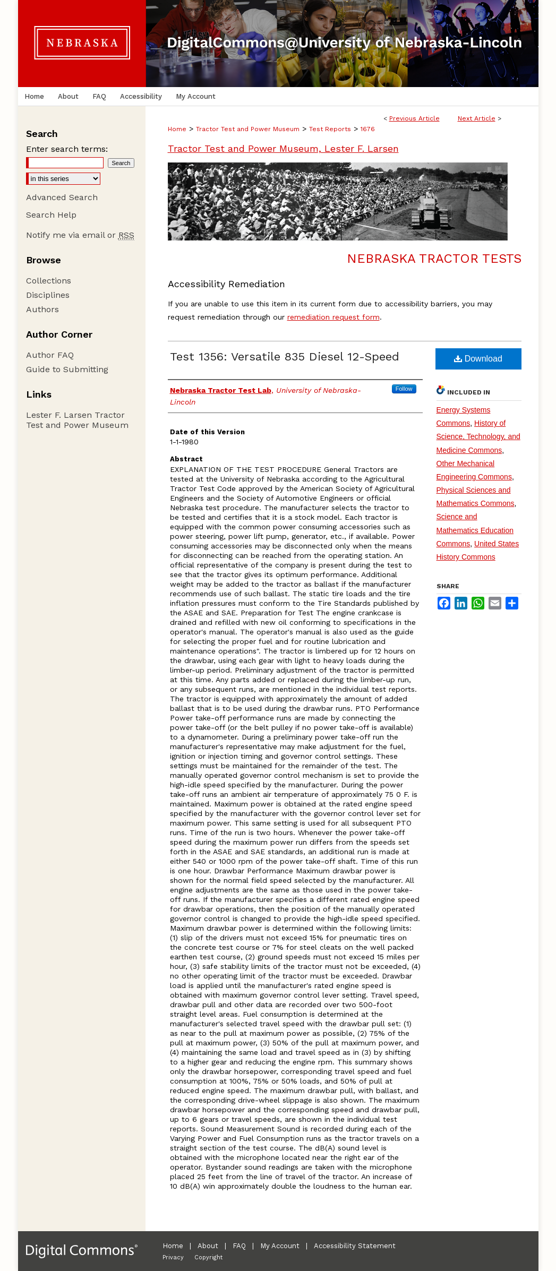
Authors (42, 309)
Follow (404, 388)
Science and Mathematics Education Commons (475, 529)
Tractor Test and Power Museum (248, 129)
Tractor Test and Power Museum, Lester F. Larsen (283, 148)
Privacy (173, 1257)
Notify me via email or (80, 235)
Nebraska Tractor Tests (434, 258)
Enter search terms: (67, 149)
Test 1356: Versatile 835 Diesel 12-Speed (284, 356)
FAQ (239, 1246)
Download (478, 358)
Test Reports (330, 129)
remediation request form (333, 317)
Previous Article (414, 118)
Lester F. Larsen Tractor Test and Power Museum (77, 420)
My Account (280, 1246)
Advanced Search (62, 197)
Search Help (51, 215)
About (208, 1246)
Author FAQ (50, 355)
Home (177, 129)
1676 (368, 129)
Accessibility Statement (355, 1246)
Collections (48, 281)
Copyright (208, 1257)
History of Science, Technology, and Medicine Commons (478, 436)
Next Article (476, 118)
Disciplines (48, 295)
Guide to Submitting (67, 369)
